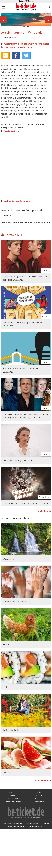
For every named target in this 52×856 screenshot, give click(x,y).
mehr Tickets (44, 537)
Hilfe (39, 819)
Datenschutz (13, 825)
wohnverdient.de (16, 853)
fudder (46, 850)
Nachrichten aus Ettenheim (17, 227)
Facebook (39, 825)
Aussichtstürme (11, 157)
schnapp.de (32, 850)
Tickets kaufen (14, 261)
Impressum (13, 822)
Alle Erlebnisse (44, 807)
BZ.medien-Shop (36, 853)
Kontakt (39, 822)
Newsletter (13, 819)
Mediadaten (39, 828)
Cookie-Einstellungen (13, 828)
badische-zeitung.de (12, 850)
